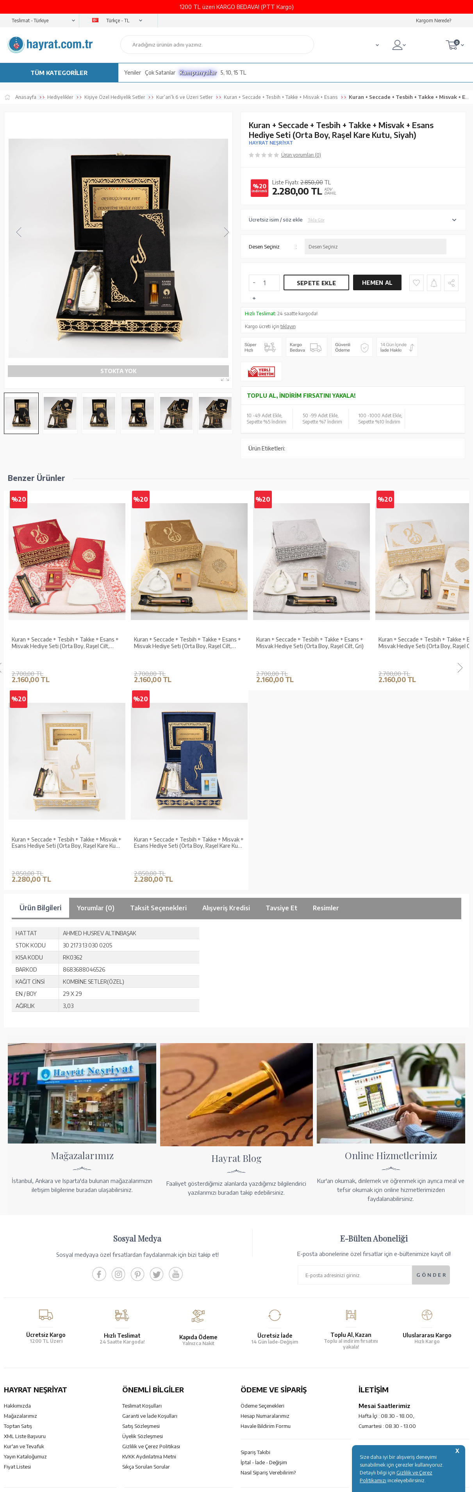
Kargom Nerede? (433, 20)
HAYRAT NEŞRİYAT (271, 143)
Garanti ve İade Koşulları (149, 1204)
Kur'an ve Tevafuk (24, 1235)
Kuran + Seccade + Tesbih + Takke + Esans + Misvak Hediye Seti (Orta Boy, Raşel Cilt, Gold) (187, 643)
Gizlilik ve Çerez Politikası (151, 1235)
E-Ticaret (215, 1350)
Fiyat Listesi (17, 1255)
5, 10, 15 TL (233, 72)
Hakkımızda (17, 1194)
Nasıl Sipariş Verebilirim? (268, 1261)
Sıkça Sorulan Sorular (146, 1255)
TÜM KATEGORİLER (58, 72)
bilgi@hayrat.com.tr (381, 1251)
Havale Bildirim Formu (266, 1214)
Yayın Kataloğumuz (25, 1245)
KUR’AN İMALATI (38, 1291)
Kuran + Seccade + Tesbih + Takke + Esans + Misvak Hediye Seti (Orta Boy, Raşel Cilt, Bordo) (65, 643)
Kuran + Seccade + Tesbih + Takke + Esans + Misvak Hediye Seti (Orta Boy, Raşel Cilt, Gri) (310, 642)
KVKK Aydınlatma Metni (149, 1245)
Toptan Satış (18, 1214)
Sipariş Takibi (255, 1241)
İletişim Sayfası (375, 1261)
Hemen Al (377, 282)
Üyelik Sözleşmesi (142, 1225)
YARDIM (263, 1291)
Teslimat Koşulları (142, 1194)
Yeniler (132, 72)
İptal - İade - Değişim (264, 1251)
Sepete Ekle (316, 283)
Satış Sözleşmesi (141, 1214)
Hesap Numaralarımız (265, 1204)
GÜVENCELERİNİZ (161, 1291)
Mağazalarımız (20, 1204)
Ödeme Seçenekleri (262, 1194)
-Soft (197, 1350)
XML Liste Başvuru (25, 1225)
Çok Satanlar (160, 72)
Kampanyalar (198, 72)
